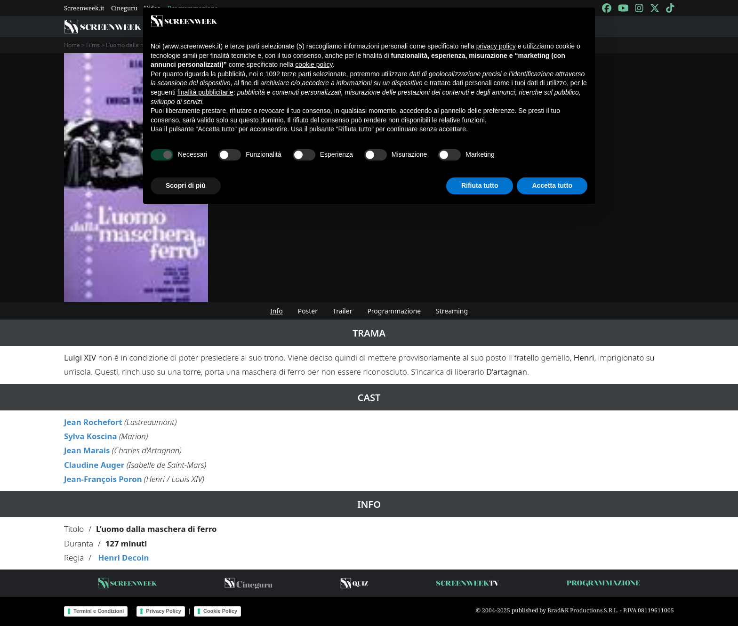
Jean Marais (87, 450)
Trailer (342, 310)
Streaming (452, 310)
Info (276, 310)
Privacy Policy (163, 611)
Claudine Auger (94, 464)
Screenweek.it (84, 8)
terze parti (296, 74)
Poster (308, 310)
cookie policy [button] (313, 64)
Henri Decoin (123, 557)
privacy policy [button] (496, 46)
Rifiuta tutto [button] (479, 185)
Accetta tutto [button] (552, 185)
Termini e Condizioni (98, 611)
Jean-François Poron (103, 479)
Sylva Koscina (90, 436)
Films (93, 45)
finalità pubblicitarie (205, 92)
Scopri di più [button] (186, 185)
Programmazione (394, 310)
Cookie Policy (220, 611)
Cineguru (124, 8)
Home (72, 45)
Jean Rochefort (93, 422)
